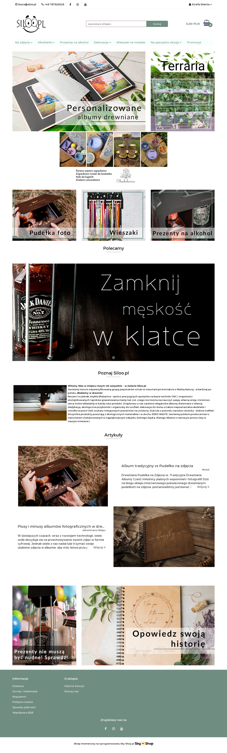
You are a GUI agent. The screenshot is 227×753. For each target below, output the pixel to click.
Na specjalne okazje (166, 42)
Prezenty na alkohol (74, 42)
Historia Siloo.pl (74, 686)
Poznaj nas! (71, 691)
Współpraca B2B (22, 712)
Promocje (194, 42)
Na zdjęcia (23, 42)
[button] (20, 679)
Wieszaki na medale (130, 42)
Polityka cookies (22, 702)
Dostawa (18, 686)
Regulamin (19, 696)
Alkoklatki (46, 42)
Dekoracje (102, 42)
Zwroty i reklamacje (25, 691)
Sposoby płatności (24, 707)
